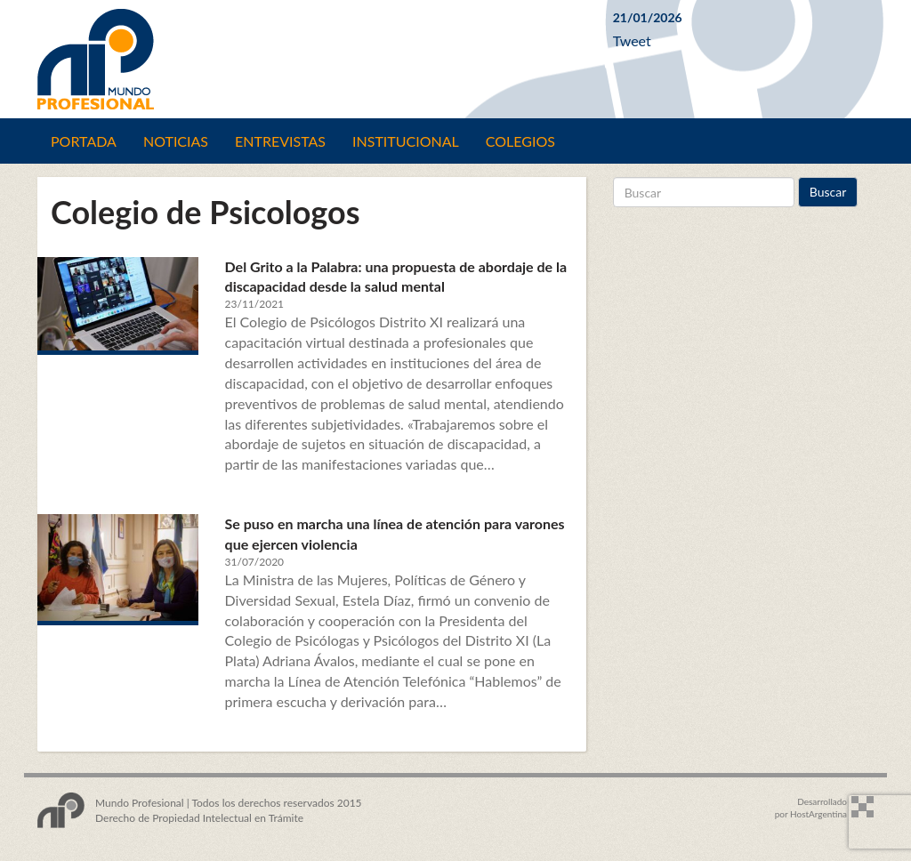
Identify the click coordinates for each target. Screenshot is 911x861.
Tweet (632, 40)
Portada (84, 141)
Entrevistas (280, 141)
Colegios (520, 141)
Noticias (175, 141)
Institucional (405, 141)
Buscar (828, 191)
